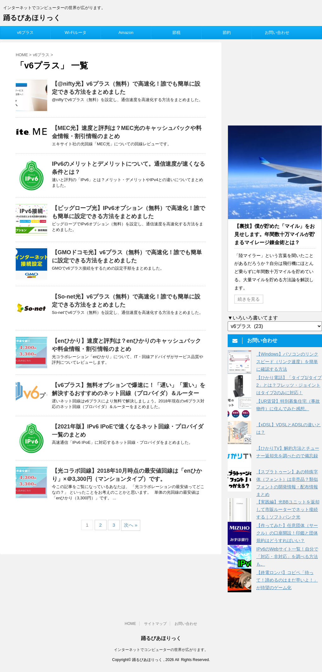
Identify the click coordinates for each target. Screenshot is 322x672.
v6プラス (25, 32)
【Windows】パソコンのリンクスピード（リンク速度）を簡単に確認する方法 (287, 362)
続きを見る (249, 299)
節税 (176, 32)
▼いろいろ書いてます (253, 317)
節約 (227, 32)
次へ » (130, 525)
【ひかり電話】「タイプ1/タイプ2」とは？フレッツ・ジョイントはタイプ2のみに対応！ (289, 385)
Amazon (126, 32)
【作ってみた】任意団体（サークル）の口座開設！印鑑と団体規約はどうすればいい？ (287, 533)
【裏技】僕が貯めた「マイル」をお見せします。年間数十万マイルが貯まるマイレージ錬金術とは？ (274, 234)
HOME (130, 623)
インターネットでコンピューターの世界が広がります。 (161, 650)
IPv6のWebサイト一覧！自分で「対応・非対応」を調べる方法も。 (287, 556)
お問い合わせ (277, 32)
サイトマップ (155, 623)
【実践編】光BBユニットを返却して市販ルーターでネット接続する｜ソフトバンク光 (287, 509)
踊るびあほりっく (32, 18)
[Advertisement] (275, 81)
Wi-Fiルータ (75, 32)
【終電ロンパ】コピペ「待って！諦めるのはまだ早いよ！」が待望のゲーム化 (287, 580)
